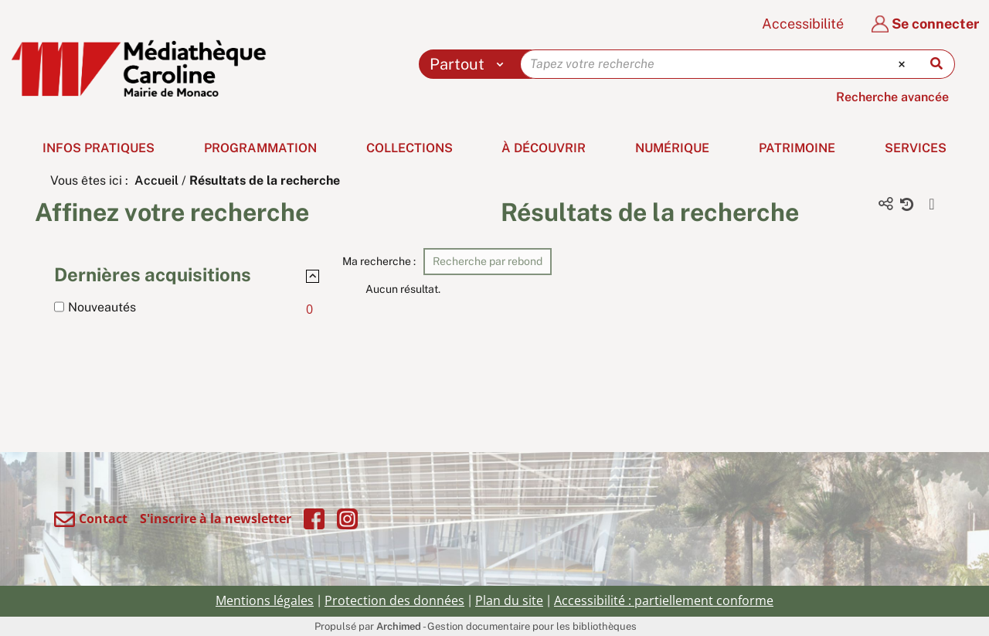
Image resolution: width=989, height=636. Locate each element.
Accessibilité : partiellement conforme (663, 600)
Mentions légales (265, 600)
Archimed (398, 626)
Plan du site (509, 600)
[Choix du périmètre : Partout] (470, 64)
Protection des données (394, 600)
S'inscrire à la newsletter (215, 518)
